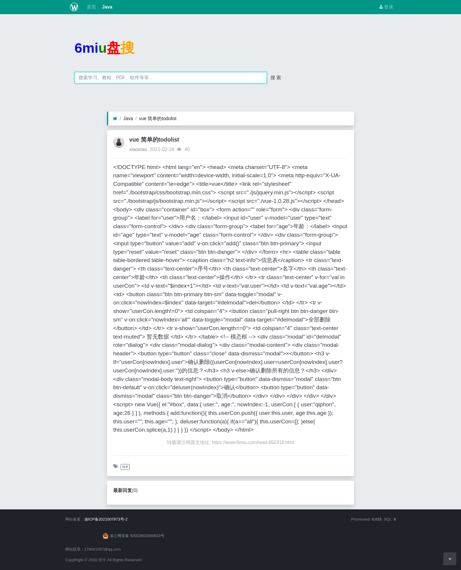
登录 (386, 6)
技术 (125, 466)
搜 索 (275, 77)
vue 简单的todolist (157, 118)
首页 (90, 6)
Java (106, 6)
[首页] (115, 118)
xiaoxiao (138, 149)
